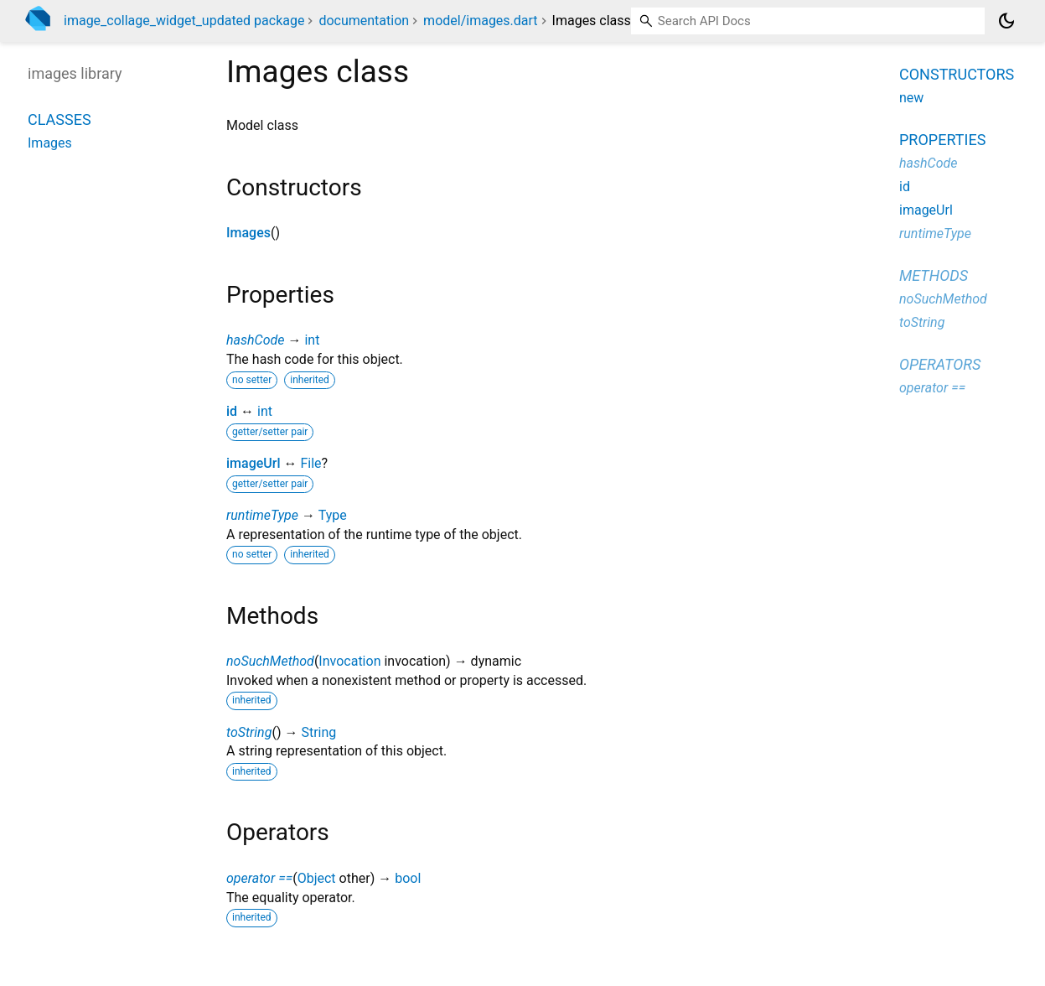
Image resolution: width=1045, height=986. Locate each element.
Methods (933, 275)
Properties (942, 139)
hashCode (255, 340)
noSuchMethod (270, 661)
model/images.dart (480, 21)
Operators (939, 364)
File (310, 463)
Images (248, 233)
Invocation (349, 661)
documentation (363, 21)
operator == (259, 878)
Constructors (956, 74)
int (311, 340)
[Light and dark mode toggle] (1006, 21)
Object (316, 878)
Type (332, 515)
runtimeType (262, 515)
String (318, 732)
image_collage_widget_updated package (184, 21)
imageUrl (253, 463)
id (231, 411)
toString (249, 732)
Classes (59, 119)
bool (408, 878)
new (911, 98)
